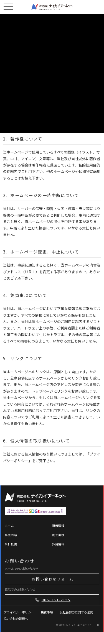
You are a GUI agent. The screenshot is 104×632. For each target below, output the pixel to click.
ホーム (9, 525)
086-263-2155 (52, 600)
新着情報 (58, 525)
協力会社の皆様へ (16, 618)
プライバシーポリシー (19, 612)
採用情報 (58, 544)
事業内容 (11, 535)
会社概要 (11, 544)
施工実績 (58, 535)
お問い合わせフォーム (52, 579)
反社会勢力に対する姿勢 (76, 612)
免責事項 (47, 612)
